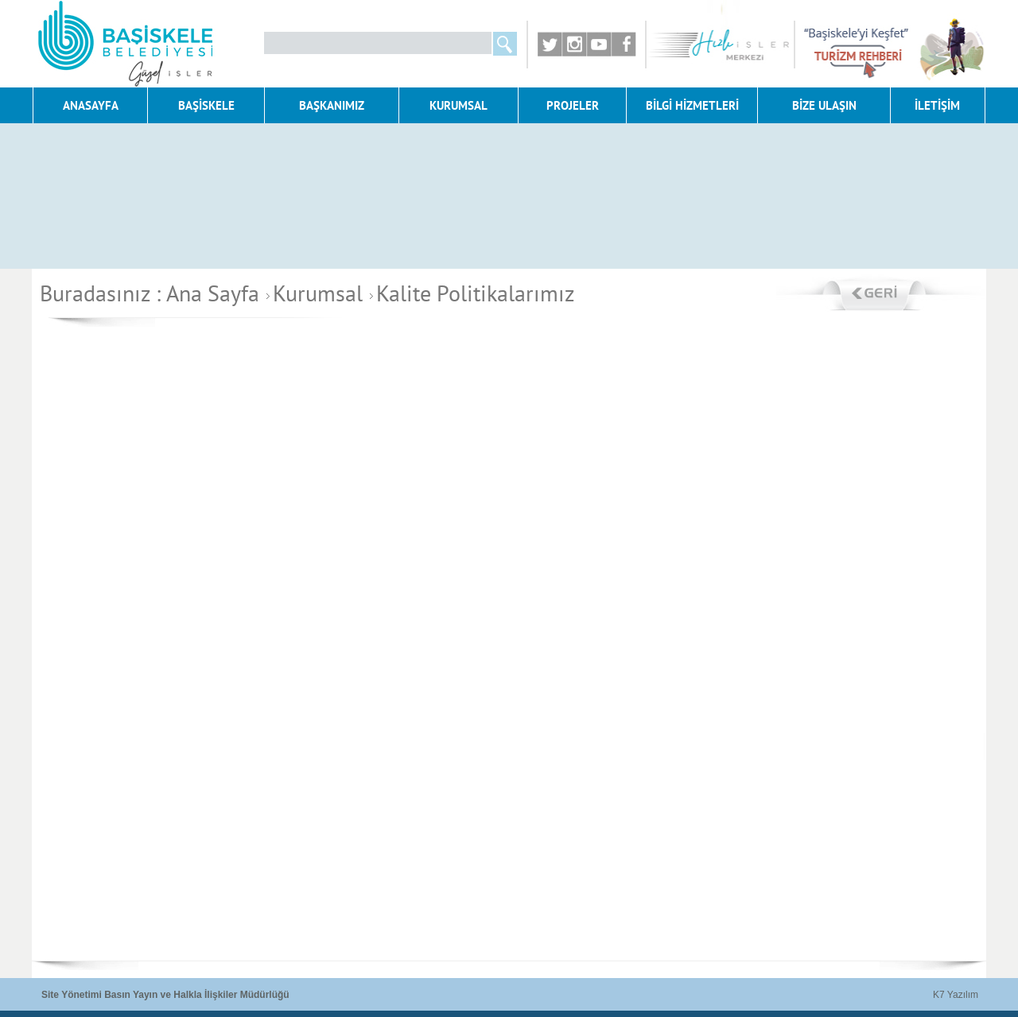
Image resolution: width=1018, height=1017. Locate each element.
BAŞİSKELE (206, 105)
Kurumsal (312, 293)
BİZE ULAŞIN (824, 105)
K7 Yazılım (955, 994)
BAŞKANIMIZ (331, 105)
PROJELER (572, 105)
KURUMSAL (458, 105)
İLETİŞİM (937, 105)
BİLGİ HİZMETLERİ (692, 105)
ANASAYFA (91, 105)
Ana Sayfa (212, 293)
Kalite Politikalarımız (470, 293)
